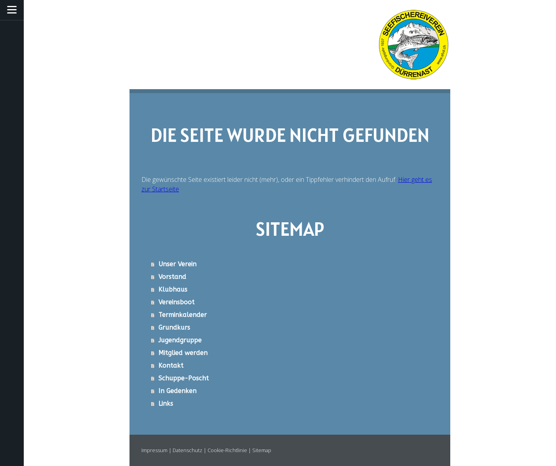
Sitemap (261, 450)
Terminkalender (182, 315)
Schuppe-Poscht (183, 378)
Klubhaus (172, 289)
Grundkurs (174, 327)
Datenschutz (187, 450)
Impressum (154, 450)
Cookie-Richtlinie (227, 450)
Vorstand (172, 277)
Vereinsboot (176, 302)
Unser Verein (177, 264)
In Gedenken (177, 391)
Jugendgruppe (180, 340)
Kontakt (170, 365)
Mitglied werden (183, 353)
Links (165, 403)
